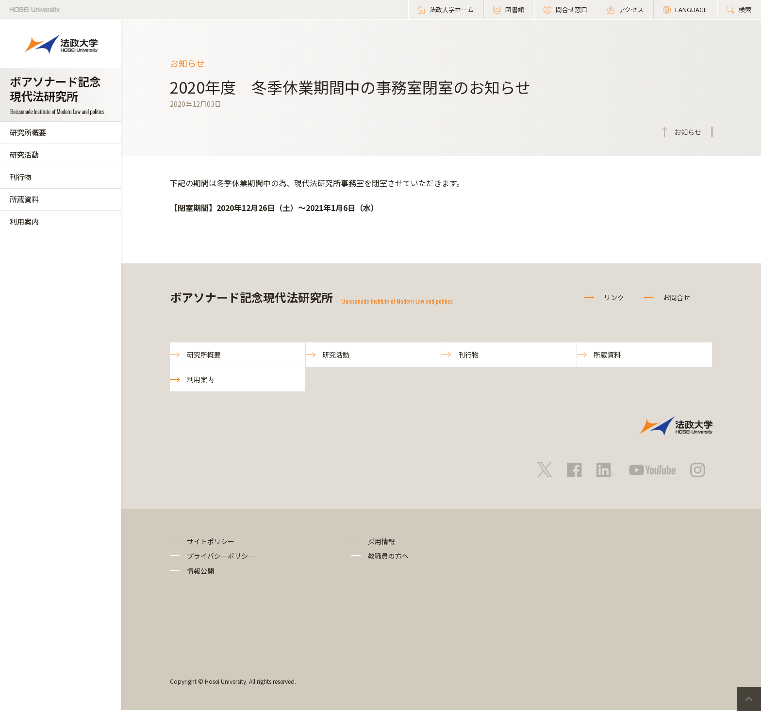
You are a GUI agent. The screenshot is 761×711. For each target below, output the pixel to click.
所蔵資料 (24, 199)
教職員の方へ (388, 557)
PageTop (749, 699)
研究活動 (24, 154)
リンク (614, 297)
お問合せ (676, 297)
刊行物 (21, 177)
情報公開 (200, 571)
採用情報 (381, 542)
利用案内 (24, 221)
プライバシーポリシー (221, 557)
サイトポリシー (210, 542)
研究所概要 (28, 132)
